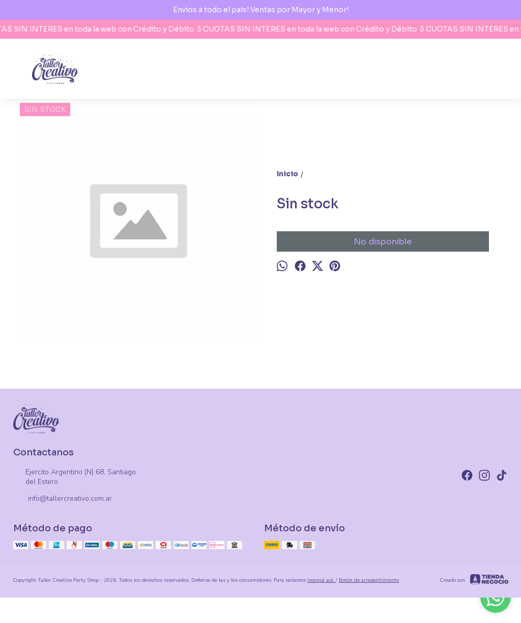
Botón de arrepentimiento (369, 580)
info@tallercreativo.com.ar (62, 499)
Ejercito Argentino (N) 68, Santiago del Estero (74, 476)
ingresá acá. (321, 580)
